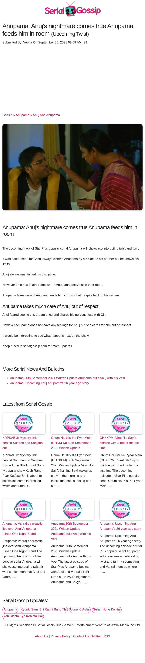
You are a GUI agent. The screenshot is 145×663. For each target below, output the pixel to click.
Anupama (22, 115)
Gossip (7, 115)
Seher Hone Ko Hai (107, 609)
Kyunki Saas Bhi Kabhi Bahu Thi (44, 609)
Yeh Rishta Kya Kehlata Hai (23, 616)
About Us (41, 636)
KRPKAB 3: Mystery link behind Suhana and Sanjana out (22, 443)
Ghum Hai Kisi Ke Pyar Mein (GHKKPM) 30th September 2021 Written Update (71, 443)
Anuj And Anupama (46, 115)
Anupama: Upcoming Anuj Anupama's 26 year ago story (49, 383)
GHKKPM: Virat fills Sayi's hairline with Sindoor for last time (119, 443)
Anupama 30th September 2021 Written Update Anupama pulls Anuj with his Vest (67, 378)
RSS (106, 636)
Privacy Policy (60, 636)
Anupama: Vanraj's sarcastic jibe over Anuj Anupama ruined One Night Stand (22, 529)
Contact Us (81, 636)
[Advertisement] (72, 76)
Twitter (96, 636)
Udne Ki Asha (79, 609)
